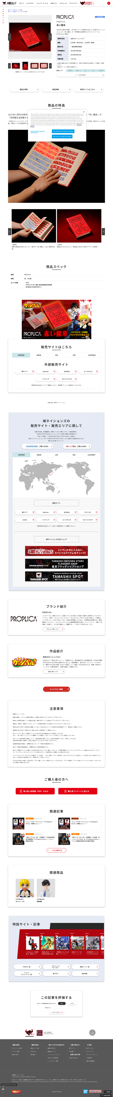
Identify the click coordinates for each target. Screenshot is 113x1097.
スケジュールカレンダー (56, 967)
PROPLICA (15, 10)
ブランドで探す (16, 1051)
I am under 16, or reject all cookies (63, 131)
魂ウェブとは (89, 1048)
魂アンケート (72, 1048)
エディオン (87, 512)
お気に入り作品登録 (53, 1058)
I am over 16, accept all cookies (62, 136)
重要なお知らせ (52, 1048)
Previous (9, 37)
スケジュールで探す (17, 1048)
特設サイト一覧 (35, 1048)
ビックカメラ (88, 371)
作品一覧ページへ (53, 671)
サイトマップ (73, 3)
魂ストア (24, 371)
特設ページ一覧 (84, 967)
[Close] (84, 112)
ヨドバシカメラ (67, 379)
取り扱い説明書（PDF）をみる (35, 791)
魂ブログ (55, 974)
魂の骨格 (84, 974)
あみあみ (67, 371)
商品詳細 (55, 89)
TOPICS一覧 (26, 967)
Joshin (24, 520)
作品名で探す (15, 1054)
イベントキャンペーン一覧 (26, 973)
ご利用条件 (89, 1058)
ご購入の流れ (36, 446)
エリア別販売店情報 (80, 75)
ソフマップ (45, 379)
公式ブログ (33, 1051)
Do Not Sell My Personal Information (9, 1084)
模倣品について (52, 1051)
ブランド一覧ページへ (52, 629)
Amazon (46, 371)
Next (50, 37)
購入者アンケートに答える (78, 791)
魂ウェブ (10, 10)
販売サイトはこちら (87, 89)
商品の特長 (24, 89)
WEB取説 (71, 1051)
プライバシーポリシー (92, 1054)
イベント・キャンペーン (54, 1054)
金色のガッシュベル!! (17, 11)
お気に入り (54, 3)
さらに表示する (57, 850)
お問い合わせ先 (73, 1058)
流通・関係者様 (90, 1061)
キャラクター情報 (56, 689)
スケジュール (63, 3)
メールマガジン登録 (53, 1061)
